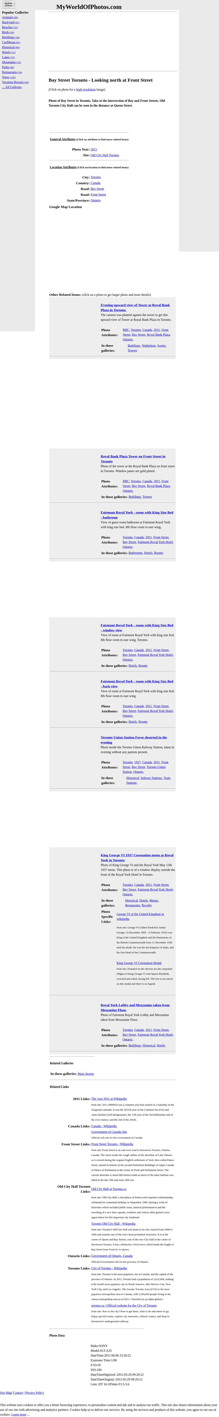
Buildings (134, 345)
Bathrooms (136, 553)
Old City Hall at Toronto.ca (108, 1189)
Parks (8, 67)
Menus (153, 900)
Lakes (8, 57)
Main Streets (86, 1073)
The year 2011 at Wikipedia (109, 1098)
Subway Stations (151, 778)
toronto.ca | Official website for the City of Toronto (124, 1305)
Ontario (95, 200)
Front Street (98, 194)
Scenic (161, 345)
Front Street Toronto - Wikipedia (112, 1144)
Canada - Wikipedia (104, 1126)
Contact (18, 1392)
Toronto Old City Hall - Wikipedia (113, 1223)
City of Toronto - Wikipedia (109, 1268)
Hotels (148, 553)
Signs (9, 77)
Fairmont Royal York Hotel (155, 542)
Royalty (147, 905)
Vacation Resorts (15, 82)
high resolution (85, 89)
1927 (137, 762)
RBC (126, 330)
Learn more (18, 1414)
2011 (94, 149)
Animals (10, 17)
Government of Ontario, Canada (112, 1256)
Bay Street (97, 188)
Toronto (96, 177)
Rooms (158, 553)
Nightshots (149, 345)
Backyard (10, 22)
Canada (95, 183)
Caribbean (11, 42)
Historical (132, 778)
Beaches (10, 27)
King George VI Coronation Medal (139, 963)
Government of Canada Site (109, 1132)
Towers (132, 350)
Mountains (11, 62)
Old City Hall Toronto (105, 155)
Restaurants (132, 905)
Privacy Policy (34, 1392)
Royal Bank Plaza (158, 334)
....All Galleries (12, 87)
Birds (8, 32)
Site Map (6, 1392)
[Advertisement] (112, 41)
